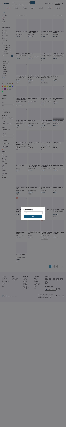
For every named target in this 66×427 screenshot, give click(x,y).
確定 (33, 216)
